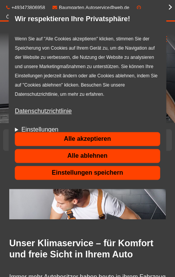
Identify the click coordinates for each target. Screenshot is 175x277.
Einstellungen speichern (87, 172)
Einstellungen (39, 130)
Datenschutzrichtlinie (43, 111)
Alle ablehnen (87, 155)
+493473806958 (25, 7)
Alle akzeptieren (87, 138)
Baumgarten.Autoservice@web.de (90, 7)
